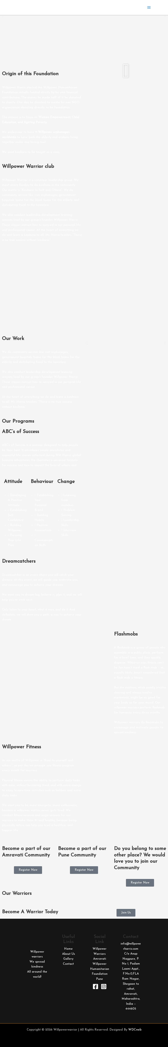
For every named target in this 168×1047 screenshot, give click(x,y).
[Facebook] (95, 986)
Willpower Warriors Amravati (99, 953)
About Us (68, 954)
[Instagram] (104, 986)
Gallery (68, 958)
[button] (3, 15)
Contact (68, 964)
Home (68, 948)
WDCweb (134, 1029)
